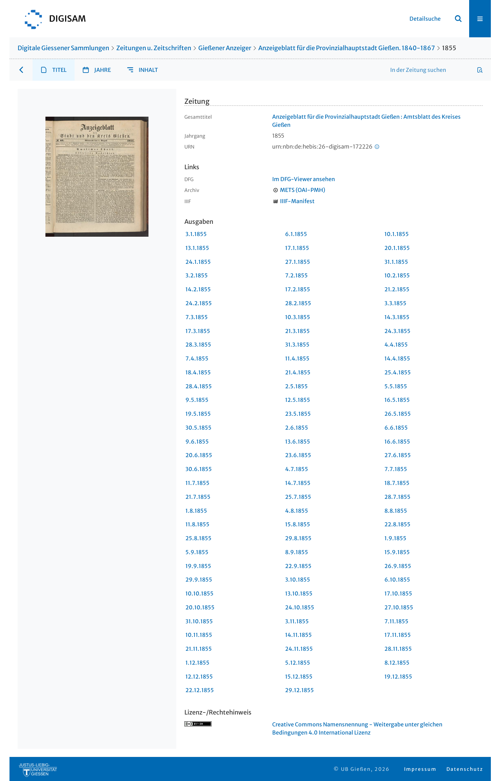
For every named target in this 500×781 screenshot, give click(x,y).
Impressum (420, 769)
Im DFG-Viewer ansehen (303, 179)
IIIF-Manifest (297, 201)
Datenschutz (464, 769)
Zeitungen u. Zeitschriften (153, 48)
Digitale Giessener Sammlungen (63, 48)
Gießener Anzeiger (224, 48)
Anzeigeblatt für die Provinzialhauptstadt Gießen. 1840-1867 (346, 48)
